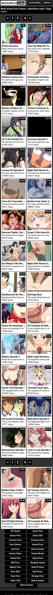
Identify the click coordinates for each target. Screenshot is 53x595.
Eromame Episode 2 (37, 139)
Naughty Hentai (37, 562)
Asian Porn (37, 531)
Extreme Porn (37, 540)
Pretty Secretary (10, 46)
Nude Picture (38, 567)
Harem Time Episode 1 (13, 387)
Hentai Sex (15, 558)
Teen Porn (15, 576)
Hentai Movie (37, 553)
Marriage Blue (34, 294)
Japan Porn (37, 558)
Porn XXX (15, 571)
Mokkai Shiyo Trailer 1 (13, 490)
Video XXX (15, 580)
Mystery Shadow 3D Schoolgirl (17, 108)
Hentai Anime (37, 549)
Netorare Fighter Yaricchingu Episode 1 (21, 232)
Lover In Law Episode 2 (39, 450)
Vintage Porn (38, 576)
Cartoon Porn (15, 540)
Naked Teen (15, 567)
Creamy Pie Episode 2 (13, 170)
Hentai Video (15, 553)
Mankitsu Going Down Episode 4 (18, 77)
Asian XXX (38, 535)
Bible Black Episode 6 (38, 419)
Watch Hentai (26, 585)
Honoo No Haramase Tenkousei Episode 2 (23, 325)
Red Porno (38, 571)
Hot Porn (15, 549)
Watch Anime (37, 580)
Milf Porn (15, 562)
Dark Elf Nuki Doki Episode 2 (16, 521)
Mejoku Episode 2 (11, 356)
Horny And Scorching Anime (16, 419)
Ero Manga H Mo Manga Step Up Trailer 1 (23, 263)
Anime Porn (15, 535)
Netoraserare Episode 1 (13, 450)
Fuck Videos (15, 544)
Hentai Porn (37, 544)
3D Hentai (15, 531)
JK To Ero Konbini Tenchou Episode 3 (20, 139)
